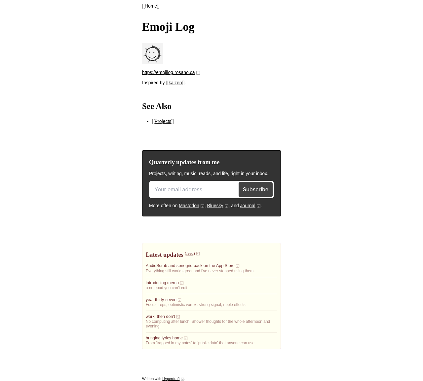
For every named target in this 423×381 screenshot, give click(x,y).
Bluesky (215, 205)
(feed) (190, 253)
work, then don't (160, 316)
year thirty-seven (161, 299)
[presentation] (152, 62)
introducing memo (162, 283)
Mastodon (189, 205)
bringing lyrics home (164, 338)
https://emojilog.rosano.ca (168, 72)
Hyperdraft (170, 379)
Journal (247, 205)
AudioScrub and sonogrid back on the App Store (190, 265)
